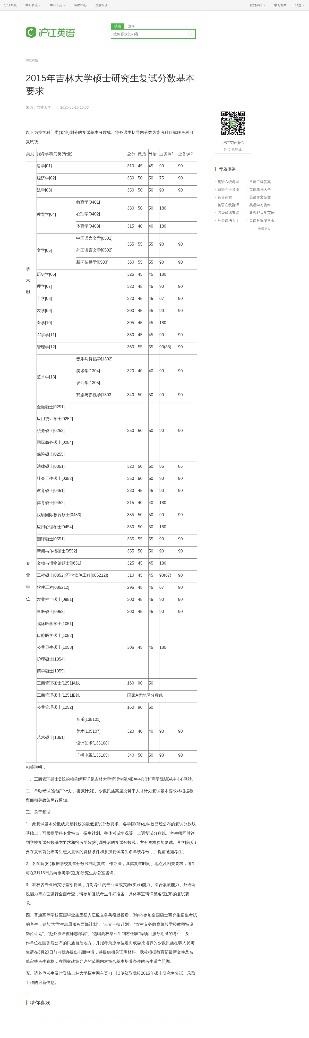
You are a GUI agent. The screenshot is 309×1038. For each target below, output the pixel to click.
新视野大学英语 (261, 213)
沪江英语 (32, 60)
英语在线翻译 (228, 205)
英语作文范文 (260, 197)
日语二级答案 (260, 182)
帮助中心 (80, 5)
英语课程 (225, 197)
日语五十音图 (228, 189)
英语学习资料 (260, 205)
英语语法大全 (228, 220)
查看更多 (264, 229)
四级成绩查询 (228, 213)
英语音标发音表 (261, 220)
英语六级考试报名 (231, 182)
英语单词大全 (260, 189)
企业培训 (101, 5)
